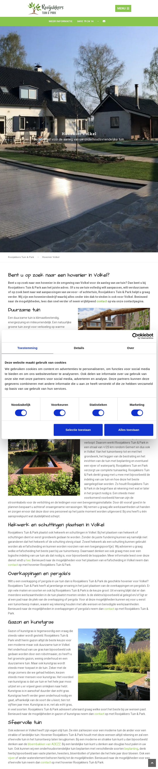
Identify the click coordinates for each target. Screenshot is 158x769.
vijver (11, 758)
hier (28, 560)
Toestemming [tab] (27, 348)
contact (101, 301)
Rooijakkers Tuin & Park (21, 257)
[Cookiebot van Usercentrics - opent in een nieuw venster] (135, 336)
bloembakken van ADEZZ (44, 744)
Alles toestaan (128, 429)
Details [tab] (79, 348)
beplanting (131, 748)
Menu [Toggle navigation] (123, 8)
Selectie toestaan (78, 429)
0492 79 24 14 (85, 21)
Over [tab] (130, 348)
